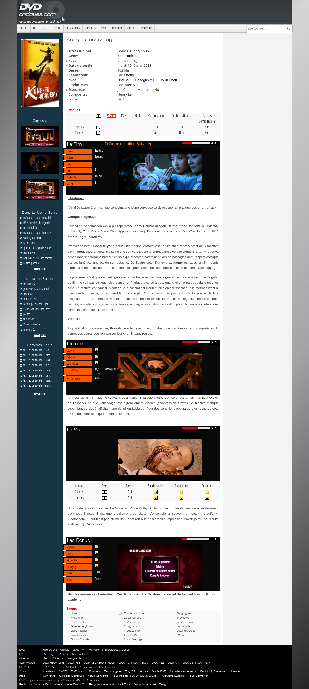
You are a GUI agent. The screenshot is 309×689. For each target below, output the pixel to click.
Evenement (220, 671)
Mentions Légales (173, 675)
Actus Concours (98, 675)
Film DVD (49, 649)
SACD (63, 671)
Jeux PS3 (74, 662)
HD (35, 28)
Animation (94, 649)
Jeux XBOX (140, 662)
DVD (44, 28)
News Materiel (89, 667)
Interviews (49, 671)
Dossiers (94, 671)
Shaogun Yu (144, 80)
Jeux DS (188, 662)
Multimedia (108, 667)
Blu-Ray (48, 654)
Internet (235, 671)
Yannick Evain (43, 684)
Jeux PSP (203, 662)
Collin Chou (168, 80)
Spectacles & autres (117, 649)
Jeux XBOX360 (94, 662)
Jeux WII (173, 662)
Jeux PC (124, 662)
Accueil (24, 28)
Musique (64, 649)
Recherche (146, 28)
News (104, 28)
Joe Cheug (126, 75)
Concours (90, 28)
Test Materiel (80, 654)
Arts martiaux (127, 56)
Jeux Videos (73, 28)
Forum (131, 28)
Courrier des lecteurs (183, 671)
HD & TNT (49, 667)
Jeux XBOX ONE (53, 662)
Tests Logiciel (112, 671)
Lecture (143, 671)
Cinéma (56, 28)
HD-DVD (62, 654)
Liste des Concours (71, 675)
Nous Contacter (197, 675)
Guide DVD (159, 671)
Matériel (117, 28)
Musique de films (77, 658)
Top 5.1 (130, 671)
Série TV (78, 649)
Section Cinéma (53, 658)
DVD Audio (78, 671)
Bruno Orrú (80, 684)
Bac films (99, 150)
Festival (205, 671)
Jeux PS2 (158, 662)
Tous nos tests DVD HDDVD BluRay (135, 675)
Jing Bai (124, 80)
